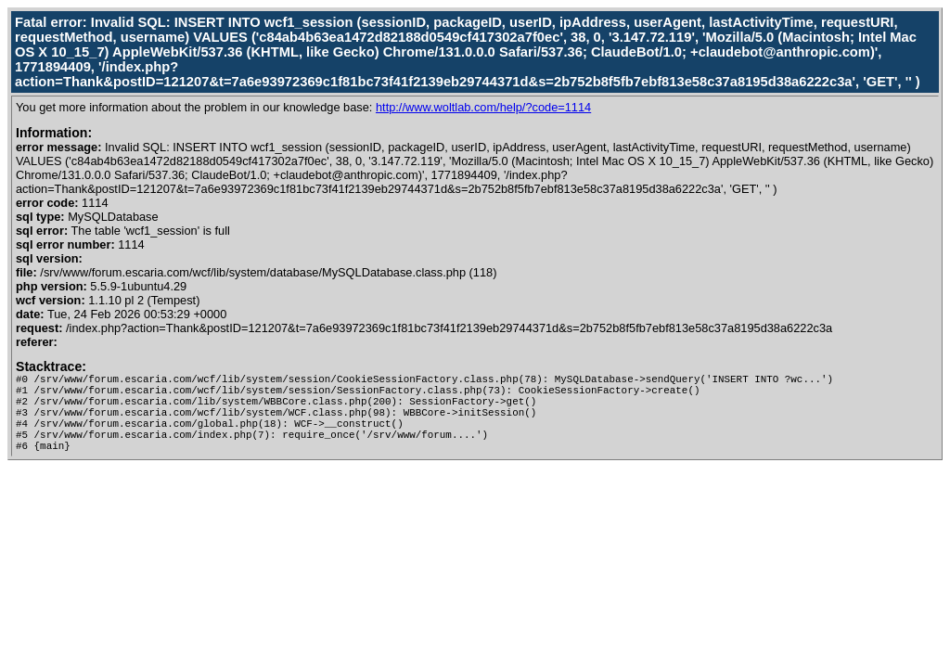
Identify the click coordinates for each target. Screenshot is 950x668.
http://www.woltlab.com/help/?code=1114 (483, 107)
